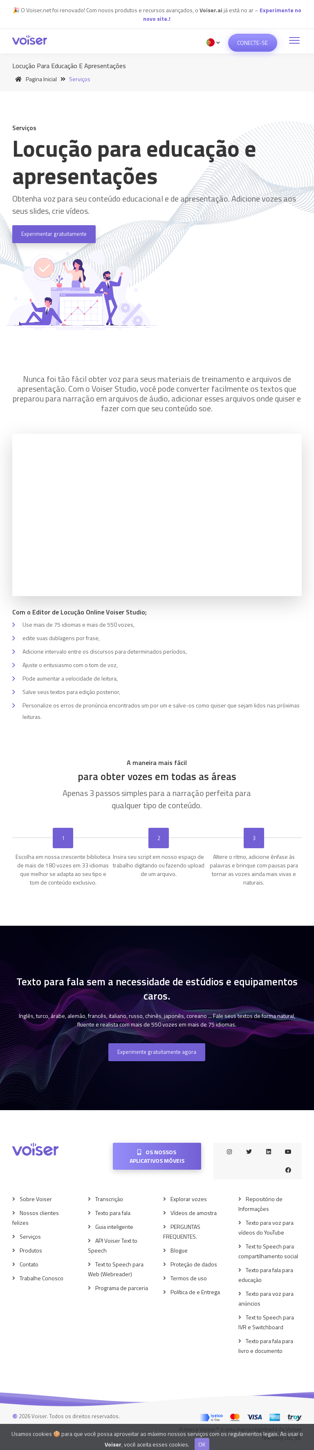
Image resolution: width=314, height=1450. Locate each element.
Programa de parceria (121, 1288)
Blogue (179, 1250)
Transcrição (109, 1199)
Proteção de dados (193, 1264)
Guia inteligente (114, 1226)
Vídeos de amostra (193, 1212)
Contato (29, 1264)
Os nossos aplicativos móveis (157, 1156)
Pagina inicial (34, 79)
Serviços (30, 1236)
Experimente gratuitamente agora (156, 1052)
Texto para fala (112, 1212)
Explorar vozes (188, 1199)
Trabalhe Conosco (41, 1278)
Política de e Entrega (195, 1292)
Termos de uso (188, 1278)
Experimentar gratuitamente (54, 234)
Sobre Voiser (36, 1199)
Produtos (31, 1250)
